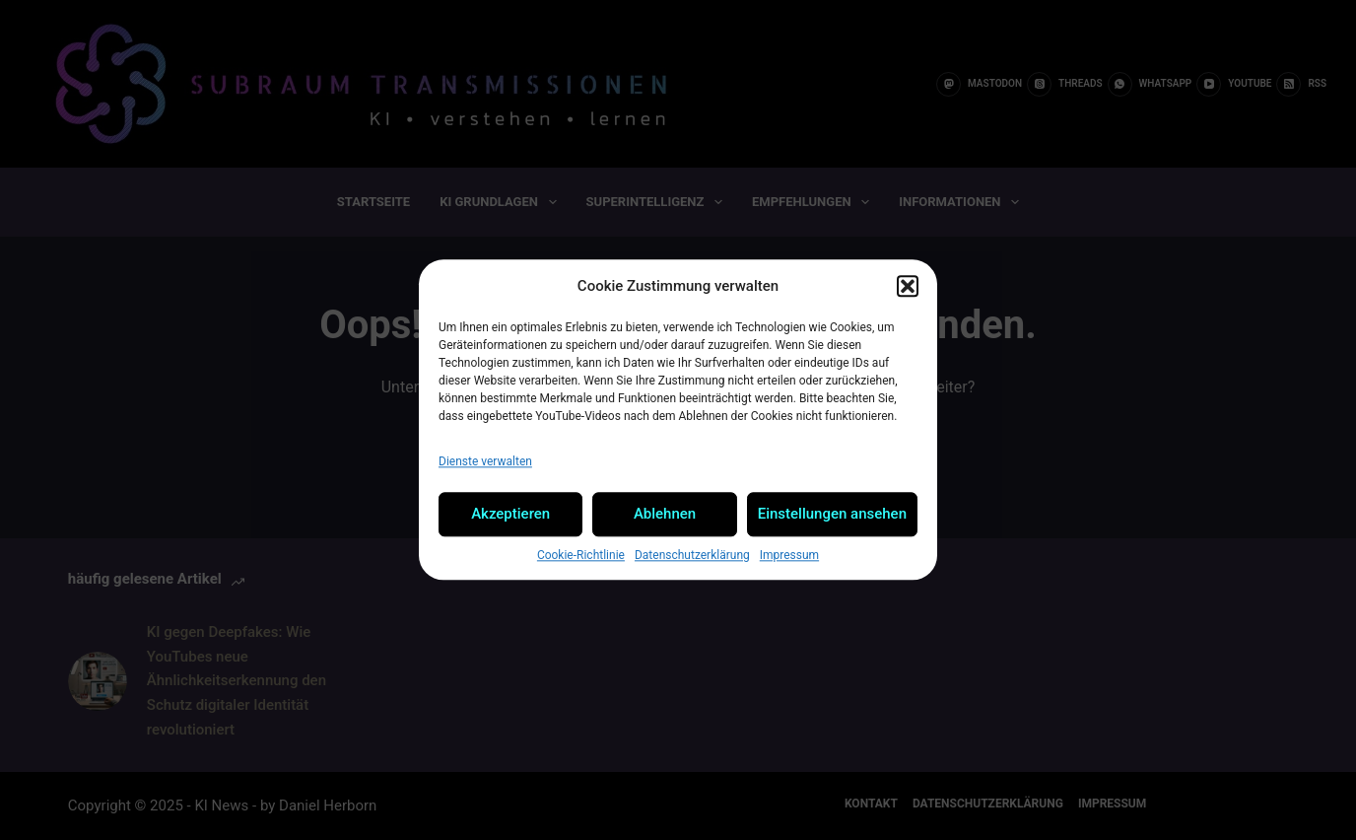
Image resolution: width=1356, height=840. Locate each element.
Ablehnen (665, 514)
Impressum (789, 555)
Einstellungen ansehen (832, 514)
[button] (907, 287)
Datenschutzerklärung (692, 555)
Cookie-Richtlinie (581, 555)
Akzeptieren (510, 514)
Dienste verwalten (485, 461)
